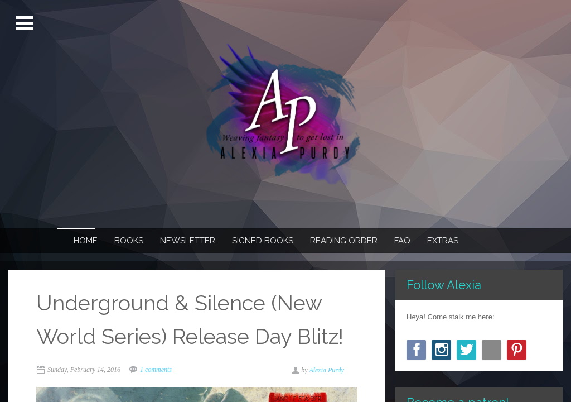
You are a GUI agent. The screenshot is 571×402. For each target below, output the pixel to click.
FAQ (402, 241)
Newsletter (187, 241)
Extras (442, 241)
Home (86, 241)
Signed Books (262, 241)
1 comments (156, 370)
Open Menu (26, 23)
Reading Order (344, 241)
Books (128, 241)
